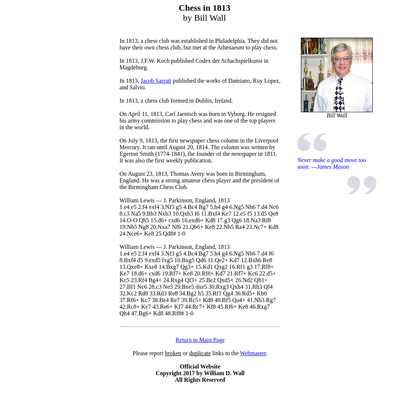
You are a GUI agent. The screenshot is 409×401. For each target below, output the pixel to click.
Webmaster (253, 353)
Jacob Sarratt (156, 81)
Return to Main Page (200, 340)
